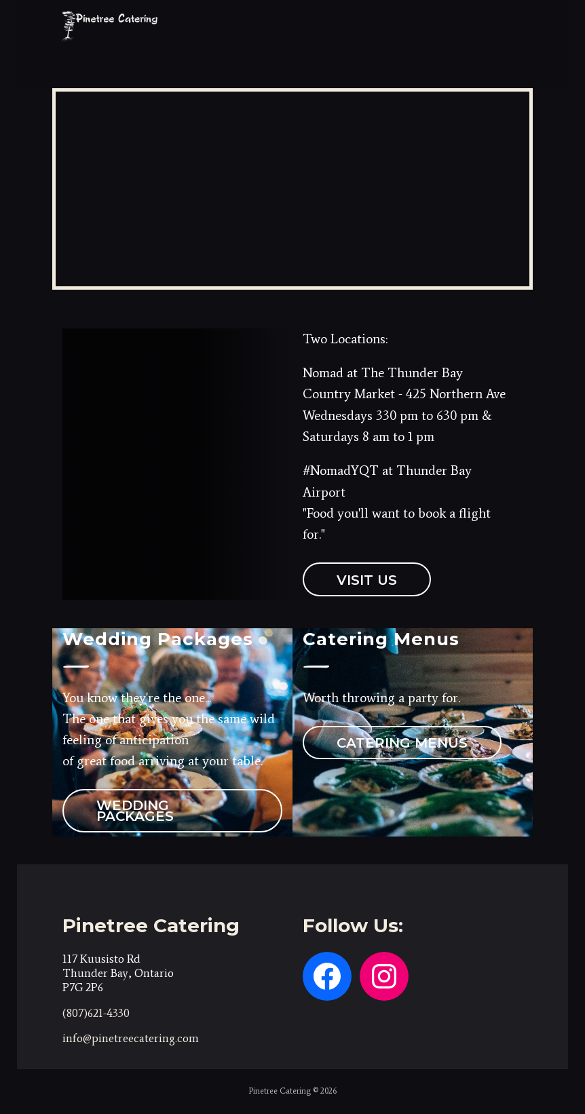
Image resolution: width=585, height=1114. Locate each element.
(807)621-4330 (96, 1013)
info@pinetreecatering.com (130, 1038)
